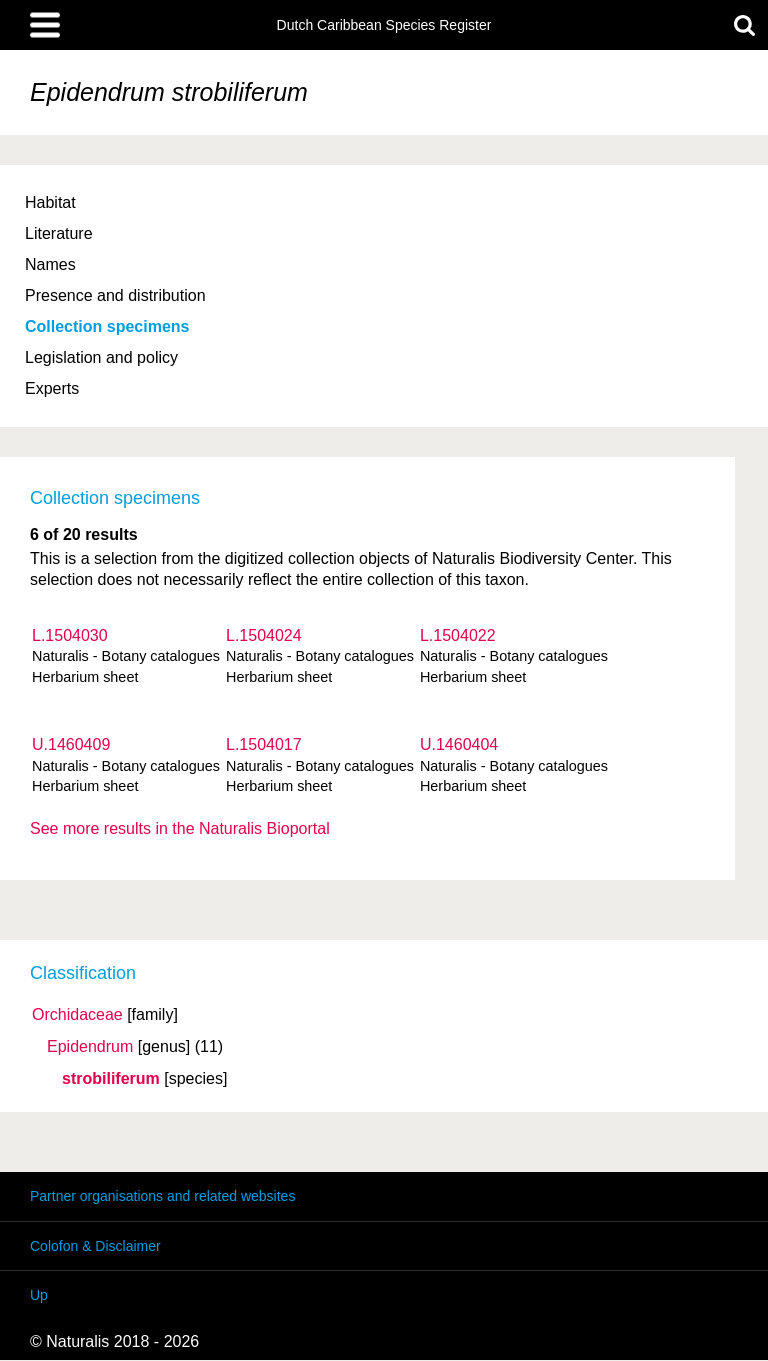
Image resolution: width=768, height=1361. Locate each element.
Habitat (50, 202)
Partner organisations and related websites (162, 1196)
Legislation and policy (101, 357)
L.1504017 (264, 744)
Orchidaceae (77, 1015)
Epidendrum (90, 1047)
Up (39, 1295)
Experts (52, 388)
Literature (59, 233)
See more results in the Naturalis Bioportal (180, 828)
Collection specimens (107, 326)
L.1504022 (458, 635)
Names (50, 264)
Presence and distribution (115, 295)
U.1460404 (459, 744)
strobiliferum (111, 1079)
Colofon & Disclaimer (95, 1246)
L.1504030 (70, 635)
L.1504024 (264, 635)
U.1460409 (71, 744)
